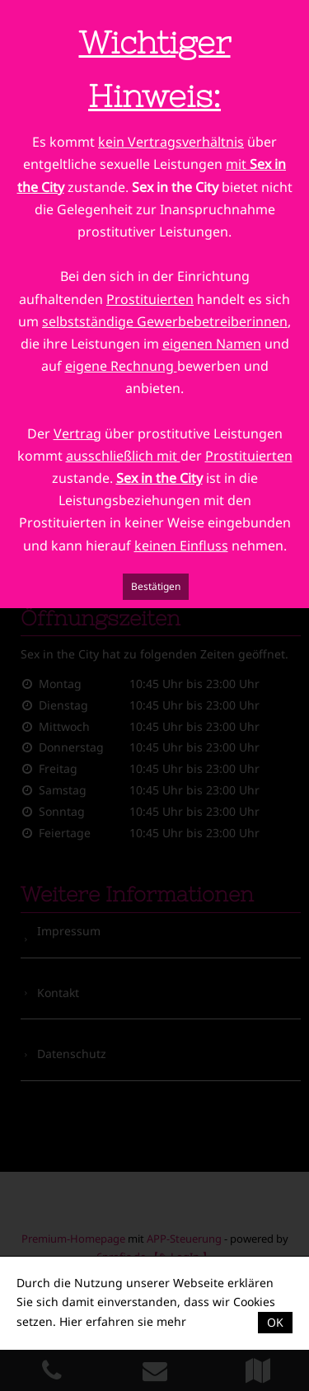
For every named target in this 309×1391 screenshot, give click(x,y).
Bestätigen (155, 586)
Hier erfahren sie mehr (122, 1321)
